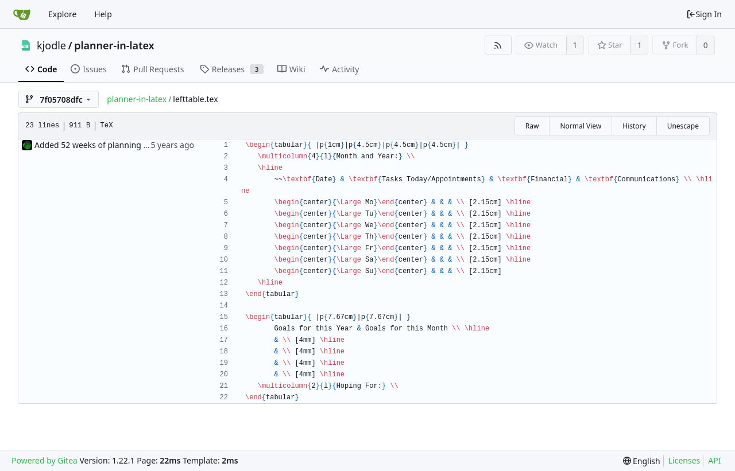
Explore (62, 14)
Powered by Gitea (44, 460)
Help (103, 14)
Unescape (683, 126)
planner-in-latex (114, 45)
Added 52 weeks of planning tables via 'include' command (143, 144)
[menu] (641, 461)
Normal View (580, 126)
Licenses (684, 460)
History (633, 126)
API (714, 460)
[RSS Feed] (498, 45)
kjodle (51, 45)
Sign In (704, 14)
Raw (532, 126)
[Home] (22, 14)
